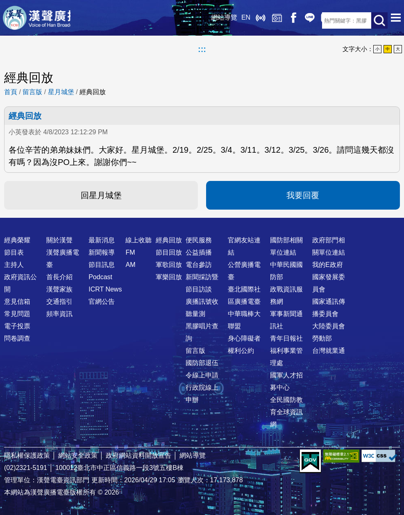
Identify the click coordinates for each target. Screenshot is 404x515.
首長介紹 (59, 276)
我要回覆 (302, 195)
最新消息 (102, 240)
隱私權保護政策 (27, 455)
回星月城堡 (101, 195)
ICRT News (105, 289)
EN (217, 20)
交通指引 (59, 301)
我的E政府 (327, 264)
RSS (314, 20)
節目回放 (169, 252)
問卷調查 (17, 338)
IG (297, 20)
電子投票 (17, 326)
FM (130, 252)
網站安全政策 (78, 455)
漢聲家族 (59, 289)
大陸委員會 (328, 326)
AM (130, 264)
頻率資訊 (59, 313)
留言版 (32, 91)
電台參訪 (199, 264)
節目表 (14, 252)
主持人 (14, 264)
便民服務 (199, 240)
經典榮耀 (17, 240)
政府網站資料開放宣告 (138, 455)
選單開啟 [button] (396, 20)
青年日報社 (286, 338)
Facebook (264, 20)
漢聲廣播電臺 (55, 20)
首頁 (10, 91)
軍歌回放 (169, 264)
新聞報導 (102, 252)
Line (281, 20)
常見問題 (17, 313)
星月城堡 (61, 91)
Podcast (100, 276)
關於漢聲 (59, 240)
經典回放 (248, 20)
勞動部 (322, 338)
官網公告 (102, 301)
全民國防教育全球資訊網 (286, 412)
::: (202, 49)
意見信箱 (17, 301)
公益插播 (199, 252)
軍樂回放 (169, 276)
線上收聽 (232, 20)
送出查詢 (379, 20)
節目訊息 (102, 264)
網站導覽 (195, 20)
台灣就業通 (328, 350)
